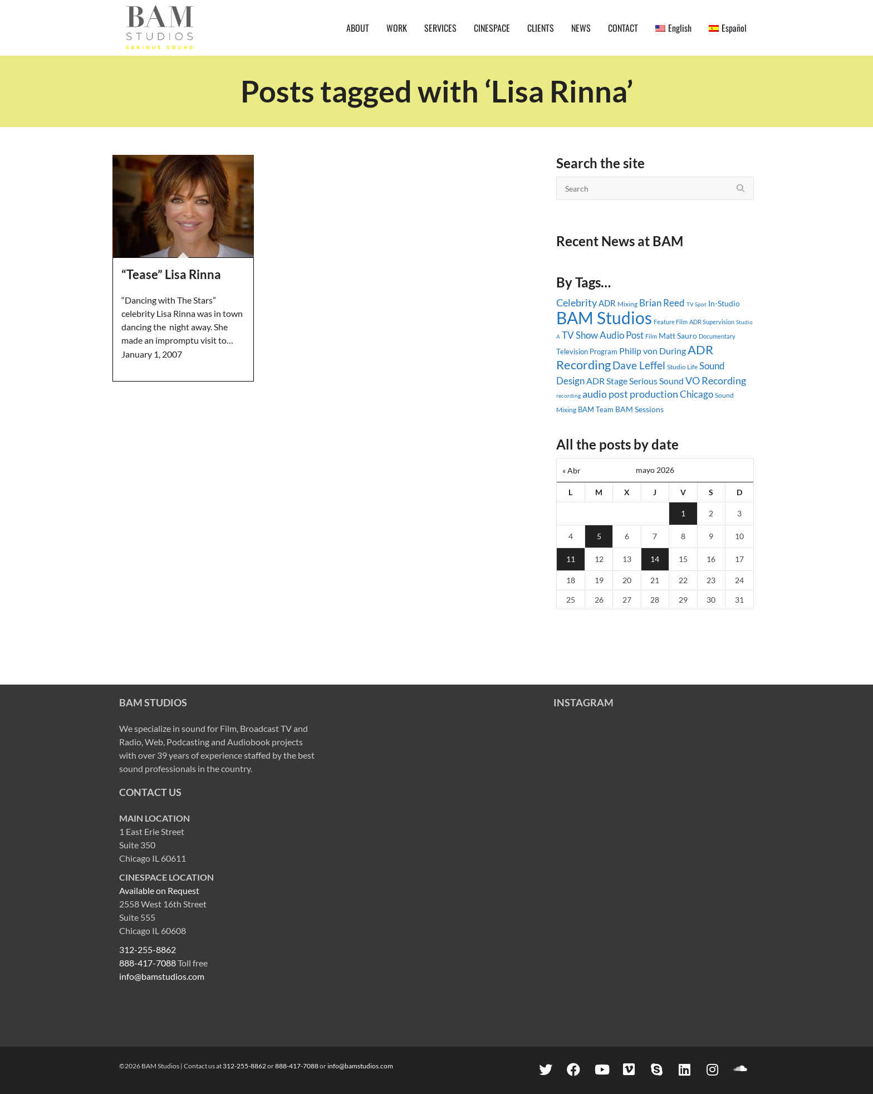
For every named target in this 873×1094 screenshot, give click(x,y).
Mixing (627, 304)
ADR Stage (606, 380)
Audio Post (622, 335)
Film (651, 336)
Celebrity (576, 302)
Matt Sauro (678, 335)
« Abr (571, 470)
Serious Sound (656, 380)
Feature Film (671, 321)
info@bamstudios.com (161, 976)
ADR (607, 303)
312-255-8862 (147, 949)
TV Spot (696, 304)
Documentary (717, 336)
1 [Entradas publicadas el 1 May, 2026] (683, 513)
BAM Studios (604, 317)
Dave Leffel (638, 365)
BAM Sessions (639, 409)
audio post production (630, 394)
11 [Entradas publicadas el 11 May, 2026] (570, 559)
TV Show (580, 335)
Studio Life (682, 367)
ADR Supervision (711, 321)
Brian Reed (662, 303)
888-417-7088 (147, 963)
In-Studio (724, 303)
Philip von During (652, 350)
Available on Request (159, 890)
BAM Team (596, 409)
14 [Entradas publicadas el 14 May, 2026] (654, 559)
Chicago (696, 394)
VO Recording (715, 380)
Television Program (586, 351)
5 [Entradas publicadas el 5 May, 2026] (599, 536)
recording (568, 395)
